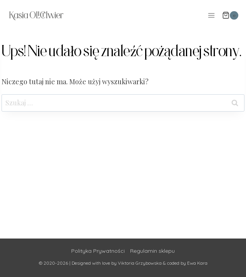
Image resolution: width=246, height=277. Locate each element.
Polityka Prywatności (98, 250)
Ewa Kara (197, 263)
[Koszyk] (230, 15)
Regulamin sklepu (152, 250)
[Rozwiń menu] (211, 15)
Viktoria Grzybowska (140, 263)
